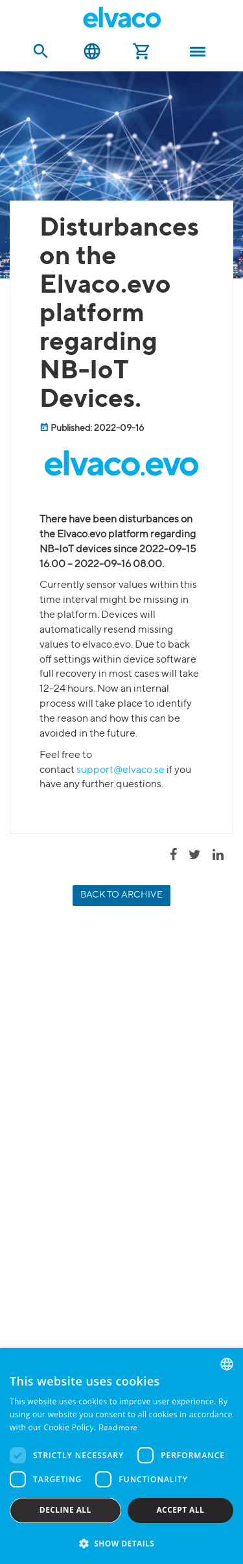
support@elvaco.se (120, 770)
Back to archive (121, 894)
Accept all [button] (180, 1509)
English (92, 52)
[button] (121, 1543)
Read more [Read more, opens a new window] (118, 1428)
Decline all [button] (65, 1509)
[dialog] (121, 1456)
